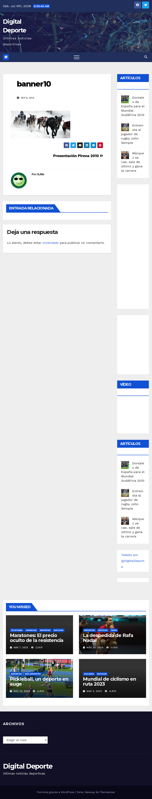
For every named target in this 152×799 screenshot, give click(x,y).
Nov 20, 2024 (95, 647)
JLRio (40, 174)
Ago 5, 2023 (94, 691)
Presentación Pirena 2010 (78, 156)
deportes (45, 630)
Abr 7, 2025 (21, 647)
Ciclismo (89, 674)
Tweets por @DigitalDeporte (132, 561)
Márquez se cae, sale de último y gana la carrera (132, 161)
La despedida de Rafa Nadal (108, 637)
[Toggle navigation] (76, 57)
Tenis (114, 630)
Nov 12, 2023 (22, 691)
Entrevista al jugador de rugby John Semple (132, 134)
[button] (145, 57)
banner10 (34, 84)
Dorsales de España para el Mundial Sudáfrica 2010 (132, 106)
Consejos (31, 630)
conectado (50, 243)
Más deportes (33, 674)
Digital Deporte (27, 766)
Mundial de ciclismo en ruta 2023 (109, 681)
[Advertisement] (136, 245)
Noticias (58, 630)
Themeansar (107, 792)
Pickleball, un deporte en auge (39, 681)
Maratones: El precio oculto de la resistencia (36, 637)
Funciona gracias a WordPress (56, 792)
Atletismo (16, 630)
